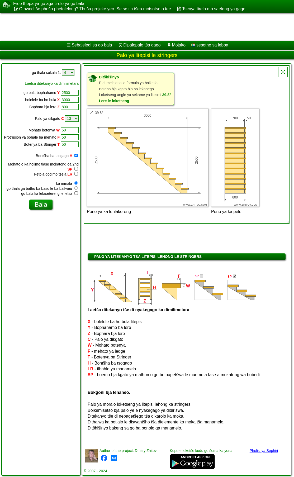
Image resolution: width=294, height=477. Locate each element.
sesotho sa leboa (209, 45)
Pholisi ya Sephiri (264, 450)
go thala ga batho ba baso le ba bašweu (42, 188)
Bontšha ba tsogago (57, 156)
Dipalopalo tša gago (141, 45)
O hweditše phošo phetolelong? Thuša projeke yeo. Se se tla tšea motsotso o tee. (95, 9)
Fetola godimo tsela (56, 174)
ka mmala (67, 183)
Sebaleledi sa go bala (92, 45)
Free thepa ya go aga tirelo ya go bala (48, 3)
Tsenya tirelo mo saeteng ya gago (213, 9)
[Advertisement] (141, 27)
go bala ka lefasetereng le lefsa (49, 193)
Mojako (179, 45)
